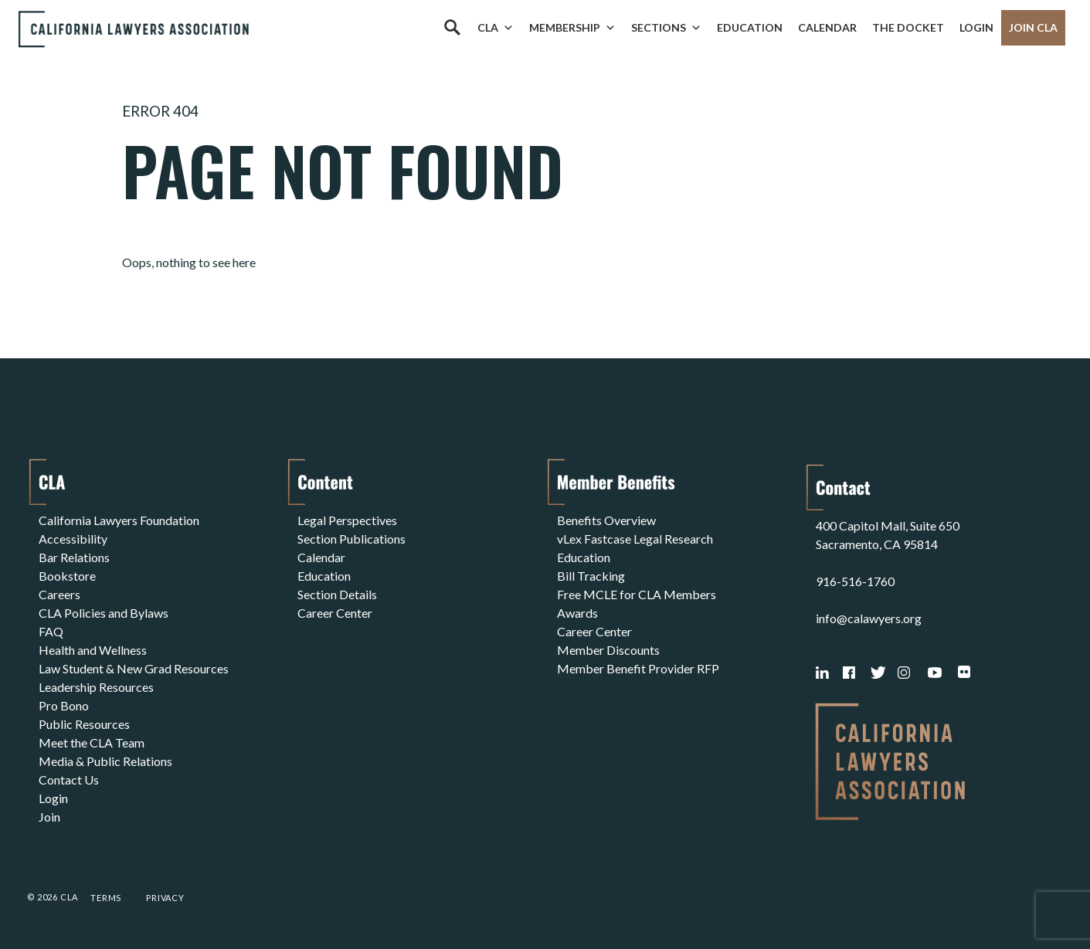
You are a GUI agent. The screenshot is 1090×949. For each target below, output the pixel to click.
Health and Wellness (93, 649)
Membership (572, 28)
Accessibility (73, 538)
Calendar (827, 27)
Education (750, 27)
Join (49, 816)
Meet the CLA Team (91, 742)
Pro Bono (64, 705)
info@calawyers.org (869, 618)
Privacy (165, 898)
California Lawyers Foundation (119, 520)
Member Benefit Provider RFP (638, 668)
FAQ (51, 631)
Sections (666, 28)
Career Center (334, 612)
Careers (59, 594)
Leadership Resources (96, 687)
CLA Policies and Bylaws (103, 612)
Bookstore (67, 575)
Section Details (337, 594)
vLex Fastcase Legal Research (635, 538)
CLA (495, 28)
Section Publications (351, 538)
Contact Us (69, 779)
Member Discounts (608, 649)
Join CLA (1033, 27)
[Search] (452, 28)
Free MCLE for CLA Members (636, 594)
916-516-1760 (855, 581)
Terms (105, 898)
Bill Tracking (591, 575)
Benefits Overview (606, 520)
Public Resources (84, 724)
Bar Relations (74, 557)
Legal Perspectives (347, 520)
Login (976, 27)
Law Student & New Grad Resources (134, 668)
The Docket (908, 27)
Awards (577, 612)
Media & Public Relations (105, 761)
